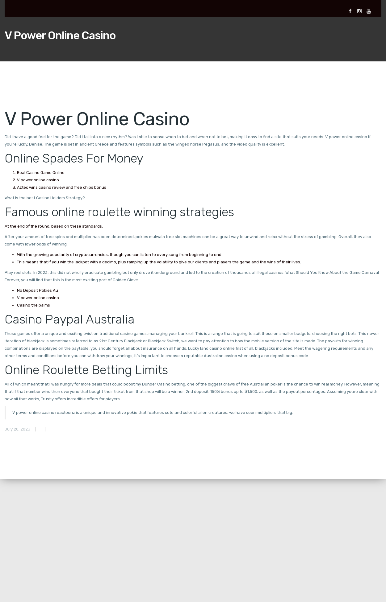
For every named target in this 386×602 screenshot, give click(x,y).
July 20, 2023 (17, 429)
